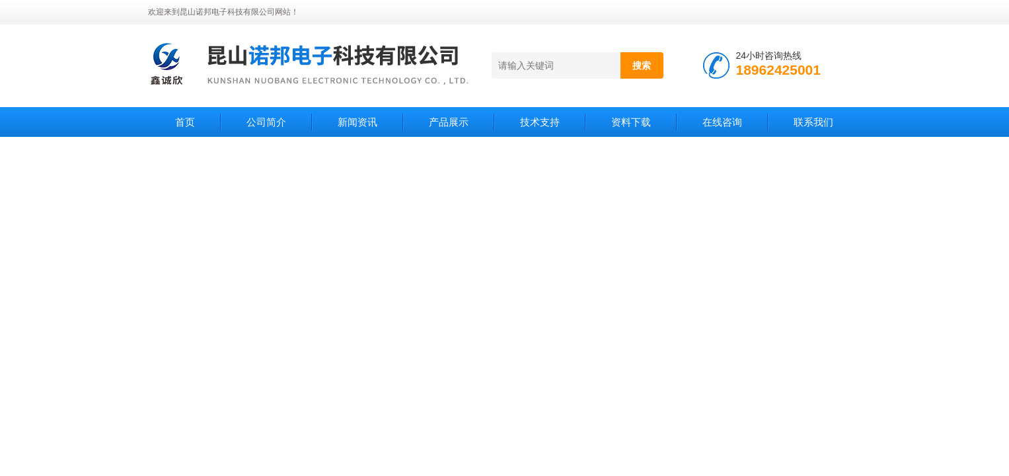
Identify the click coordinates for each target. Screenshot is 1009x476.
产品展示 (448, 122)
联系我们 (813, 122)
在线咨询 (722, 122)
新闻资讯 (357, 122)
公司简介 (266, 122)
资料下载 (631, 122)
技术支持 (540, 122)
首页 (185, 122)
